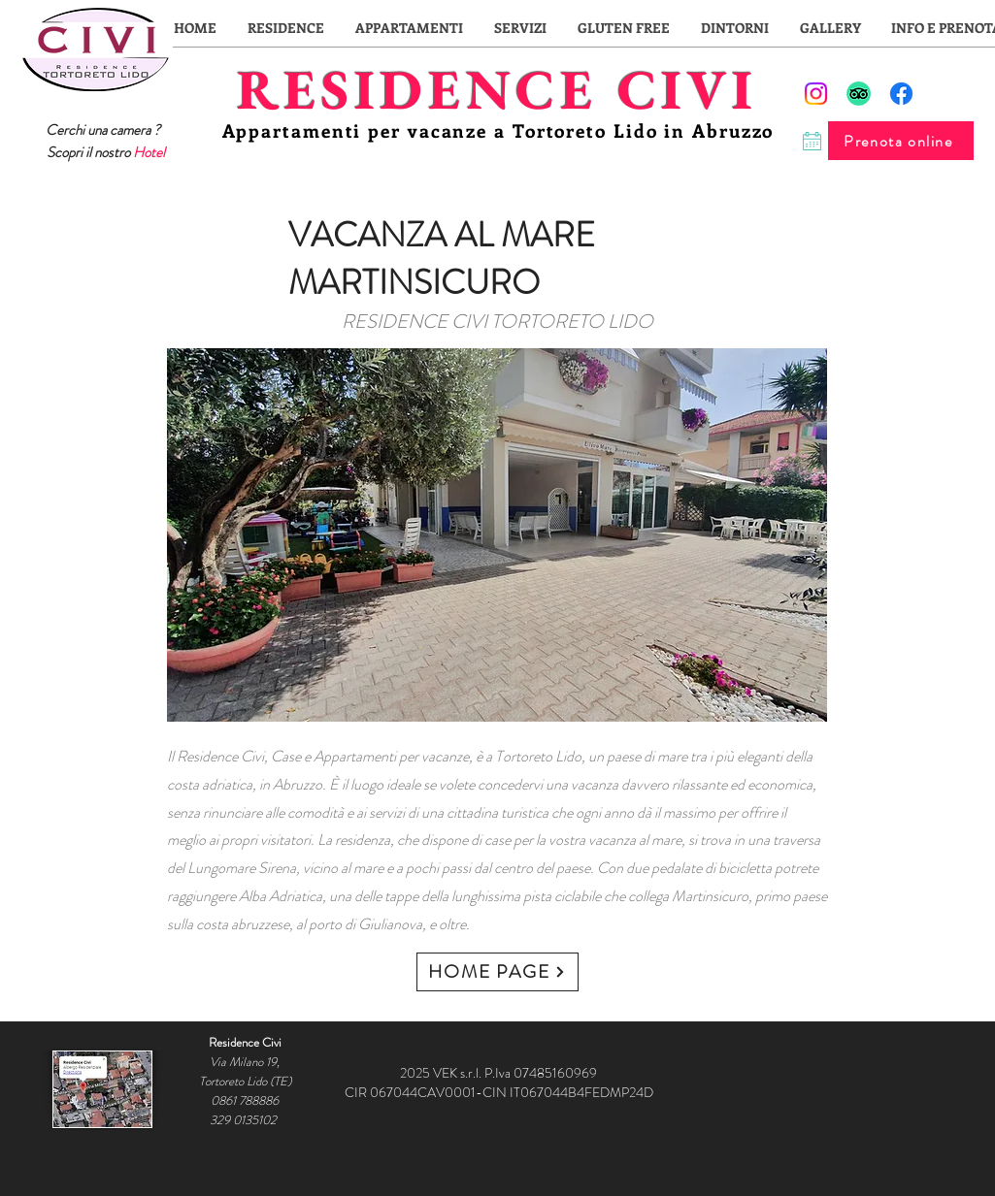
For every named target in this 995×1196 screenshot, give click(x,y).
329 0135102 (245, 1120)
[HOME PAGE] (497, 972)
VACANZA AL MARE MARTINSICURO (441, 258)
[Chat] (812, 140)
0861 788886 (245, 1100)
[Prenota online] (901, 140)
